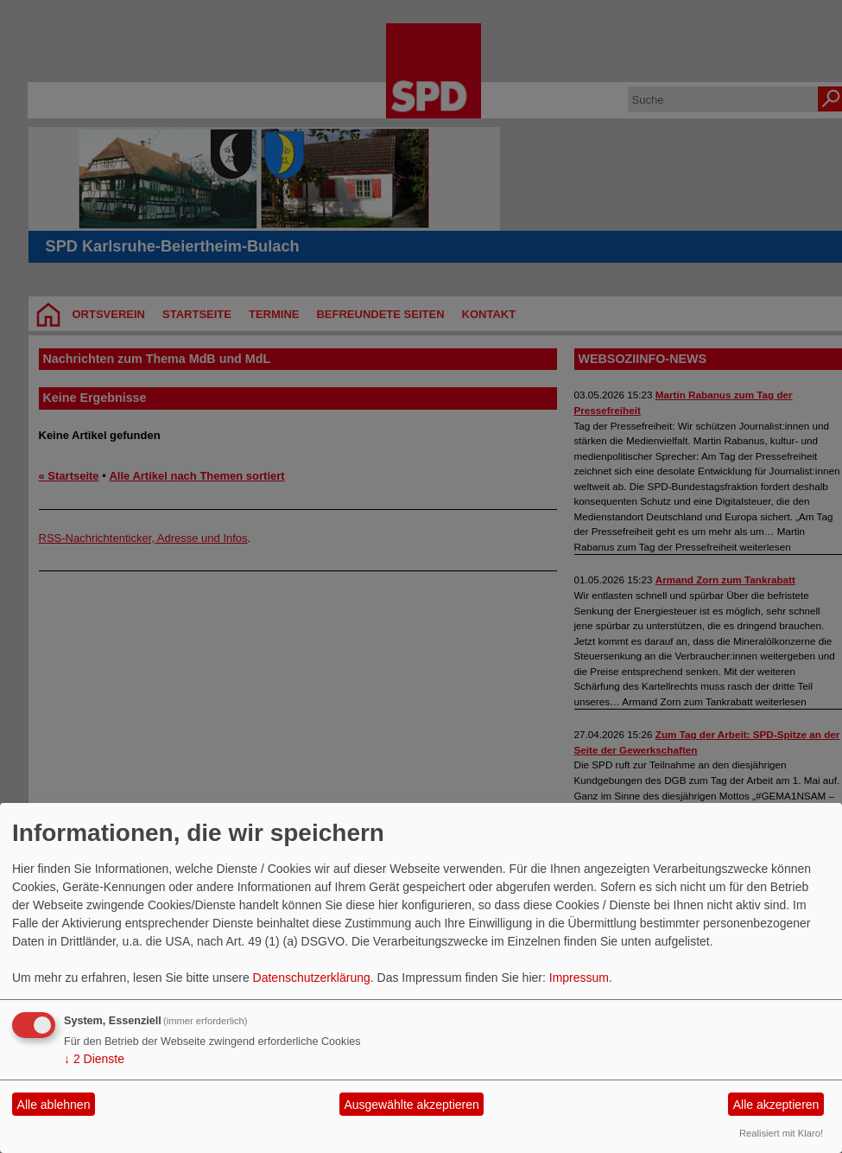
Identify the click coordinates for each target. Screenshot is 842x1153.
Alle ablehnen (54, 1105)
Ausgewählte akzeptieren (411, 1105)
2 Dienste (94, 1059)
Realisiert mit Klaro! (781, 1133)
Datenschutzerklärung (311, 977)
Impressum (579, 977)
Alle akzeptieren (776, 1105)
